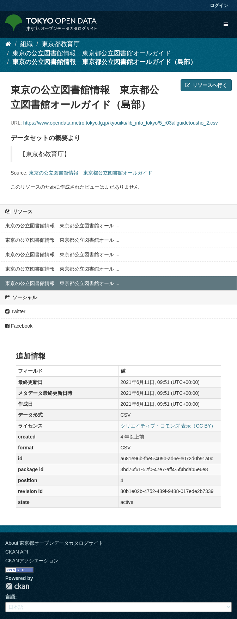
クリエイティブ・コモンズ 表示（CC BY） (168, 426)
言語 (10, 597)
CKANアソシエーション (32, 560)
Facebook (18, 326)
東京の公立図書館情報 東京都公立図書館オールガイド (91, 53)
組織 (26, 44)
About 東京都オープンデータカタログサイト (54, 543)
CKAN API (16, 552)
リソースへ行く (206, 85)
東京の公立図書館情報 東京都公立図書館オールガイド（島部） (104, 61)
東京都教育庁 (61, 44)
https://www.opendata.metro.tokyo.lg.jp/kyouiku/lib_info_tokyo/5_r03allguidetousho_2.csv (120, 123)
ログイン (219, 5)
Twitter (15, 311)
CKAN (17, 586)
